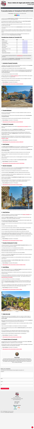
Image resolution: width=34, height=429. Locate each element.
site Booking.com (19, 55)
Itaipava (7, 138)
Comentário (2, 371)
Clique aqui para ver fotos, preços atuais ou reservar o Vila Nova (13, 240)
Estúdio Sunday (7, 413)
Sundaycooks (11, 413)
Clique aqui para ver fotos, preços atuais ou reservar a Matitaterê (13, 121)
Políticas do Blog (13, 399)
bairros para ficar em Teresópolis (23, 126)
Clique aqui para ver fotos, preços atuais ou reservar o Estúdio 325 (13, 141)
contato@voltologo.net (18, 400)
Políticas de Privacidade (19, 399)
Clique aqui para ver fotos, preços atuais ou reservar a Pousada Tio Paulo (14, 264)
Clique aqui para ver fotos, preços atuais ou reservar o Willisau (12, 289)
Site (1, 385)
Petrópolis (3, 138)
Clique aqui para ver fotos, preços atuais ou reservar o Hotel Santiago (13, 163)
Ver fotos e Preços (25, 42)
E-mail (2, 382)
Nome (2, 379)
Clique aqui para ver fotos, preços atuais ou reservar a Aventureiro (13, 83)
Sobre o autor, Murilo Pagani (17, 398)
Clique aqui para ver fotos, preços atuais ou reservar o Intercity (12, 184)
